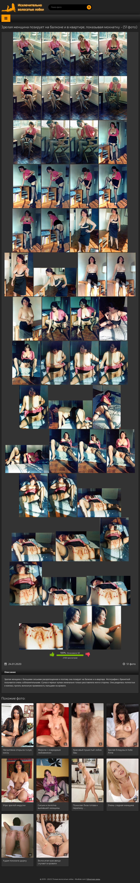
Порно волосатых (23, 7)
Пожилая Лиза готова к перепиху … (85, 806)
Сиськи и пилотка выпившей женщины (49, 806)
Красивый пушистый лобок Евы (87, 751)
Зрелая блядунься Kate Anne (120, 751)
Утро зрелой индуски (14, 805)
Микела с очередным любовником (49, 751)
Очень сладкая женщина (121, 805)
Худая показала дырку (15, 860)
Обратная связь (93, 879)
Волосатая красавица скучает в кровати (49, 862)
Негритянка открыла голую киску (17, 751)
